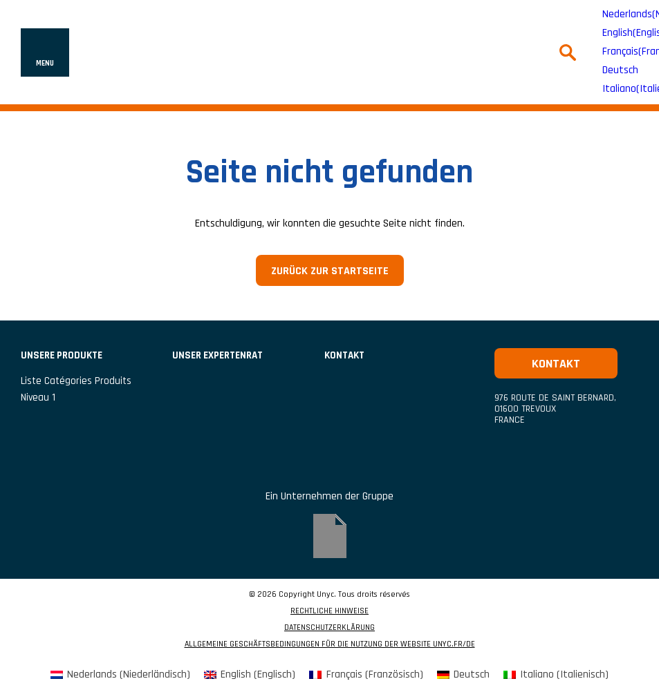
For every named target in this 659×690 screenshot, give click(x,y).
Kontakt (344, 355)
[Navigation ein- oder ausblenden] (45, 52)
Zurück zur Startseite (330, 271)
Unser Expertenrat (217, 355)
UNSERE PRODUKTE (61, 355)
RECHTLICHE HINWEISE (329, 611)
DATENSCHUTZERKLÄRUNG (329, 628)
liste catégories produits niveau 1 (76, 389)
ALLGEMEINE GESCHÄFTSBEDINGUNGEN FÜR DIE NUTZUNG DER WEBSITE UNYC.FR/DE (330, 644)
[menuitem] (620, 70)
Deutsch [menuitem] (620, 70)
